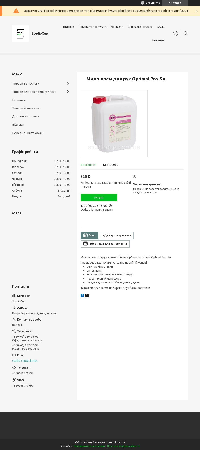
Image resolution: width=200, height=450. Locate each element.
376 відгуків (153, 2)
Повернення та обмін (27, 133)
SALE (160, 26)
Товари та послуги (91, 26)
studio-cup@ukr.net (24, 360)
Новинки (158, 40)
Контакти (117, 26)
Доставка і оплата (140, 26)
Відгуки (18, 124)
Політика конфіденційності (123, 446)
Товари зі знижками (26, 108)
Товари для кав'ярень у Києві (34, 91)
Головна (68, 26)
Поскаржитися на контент (89, 446)
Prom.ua (120, 442)
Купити (99, 197)
